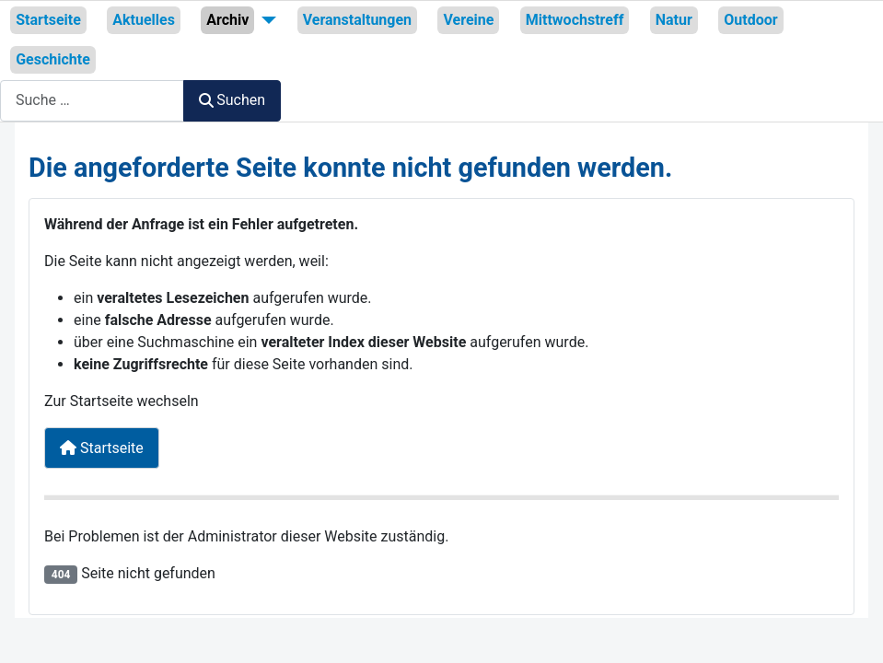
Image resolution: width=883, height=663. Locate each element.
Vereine (468, 20)
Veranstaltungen (357, 20)
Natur (674, 20)
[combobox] (92, 101)
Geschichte (53, 59)
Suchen (232, 100)
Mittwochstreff (575, 20)
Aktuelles (143, 20)
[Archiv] (265, 20)
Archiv (227, 20)
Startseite (48, 20)
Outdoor (750, 20)
